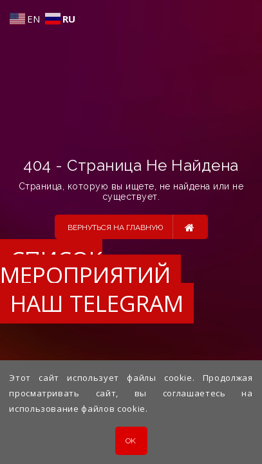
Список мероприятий (85, 267)
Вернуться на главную (131, 227)
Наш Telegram (96, 303)
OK (131, 440)
